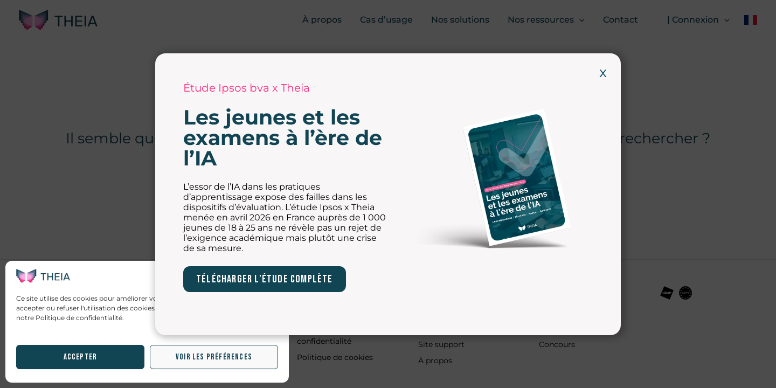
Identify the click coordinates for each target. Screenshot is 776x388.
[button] (272, 276)
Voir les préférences (214, 357)
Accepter (81, 357)
